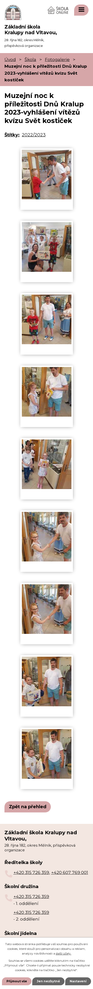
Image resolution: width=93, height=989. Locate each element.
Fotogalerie (57, 59)
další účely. (63, 953)
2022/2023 (34, 135)
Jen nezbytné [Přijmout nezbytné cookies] (48, 981)
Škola (30, 59)
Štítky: (12, 135)
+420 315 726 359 (31, 872)
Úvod (10, 59)
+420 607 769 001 (69, 872)
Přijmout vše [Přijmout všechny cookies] (16, 981)
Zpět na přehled (27, 806)
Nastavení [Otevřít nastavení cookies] (78, 981)
